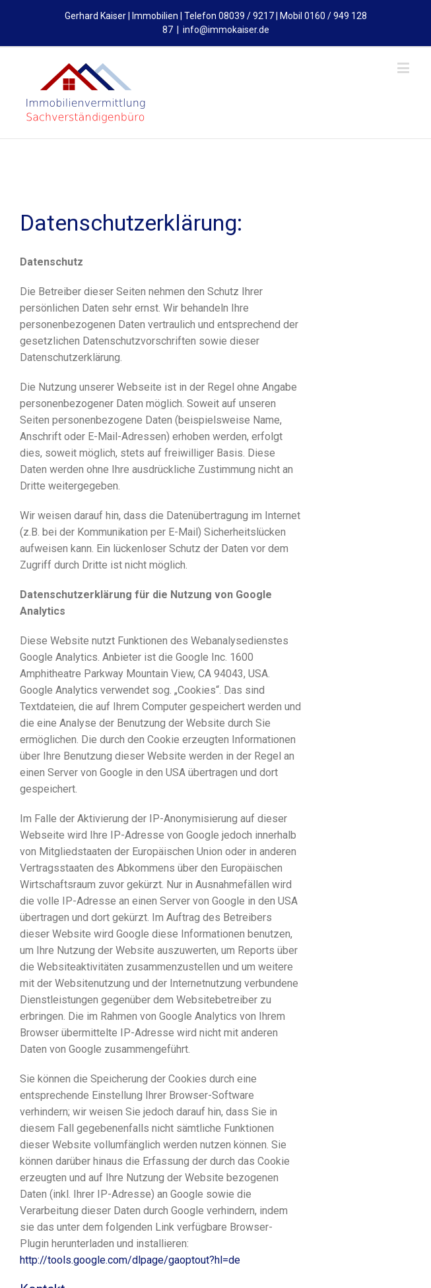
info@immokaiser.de (226, 29)
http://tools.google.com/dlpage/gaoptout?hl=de (130, 1260)
